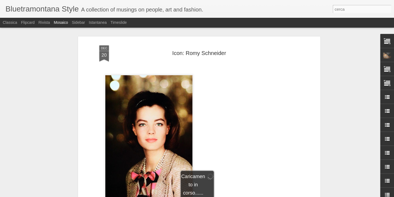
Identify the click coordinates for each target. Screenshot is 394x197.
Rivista (44, 22)
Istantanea (98, 22)
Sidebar (78, 22)
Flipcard (28, 22)
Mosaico (61, 22)
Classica (10, 22)
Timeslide (119, 22)
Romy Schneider (207, 114)
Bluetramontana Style (227, 107)
